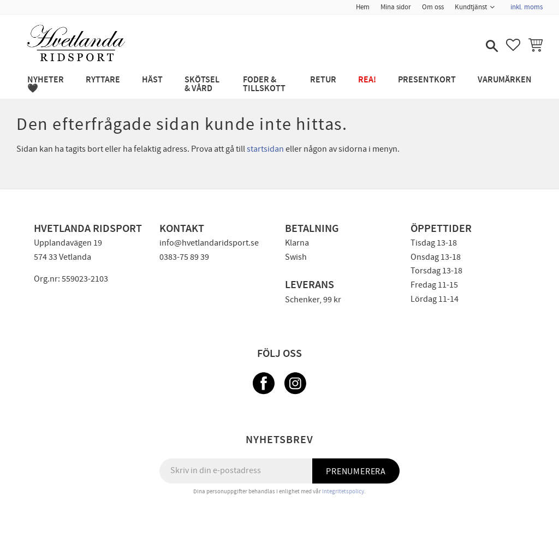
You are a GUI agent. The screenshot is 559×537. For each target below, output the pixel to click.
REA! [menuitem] (367, 80)
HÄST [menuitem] (152, 80)
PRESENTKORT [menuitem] (427, 80)
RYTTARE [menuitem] (103, 80)
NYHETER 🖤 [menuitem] (45, 84)
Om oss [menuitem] (433, 7)
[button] (491, 47)
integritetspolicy (343, 491)
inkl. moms (526, 7)
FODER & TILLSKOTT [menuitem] (264, 84)
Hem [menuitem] (363, 7)
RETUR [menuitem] (323, 80)
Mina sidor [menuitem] (395, 7)
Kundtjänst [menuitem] (471, 7)
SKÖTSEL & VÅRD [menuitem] (202, 84)
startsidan (265, 149)
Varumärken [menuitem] (505, 80)
